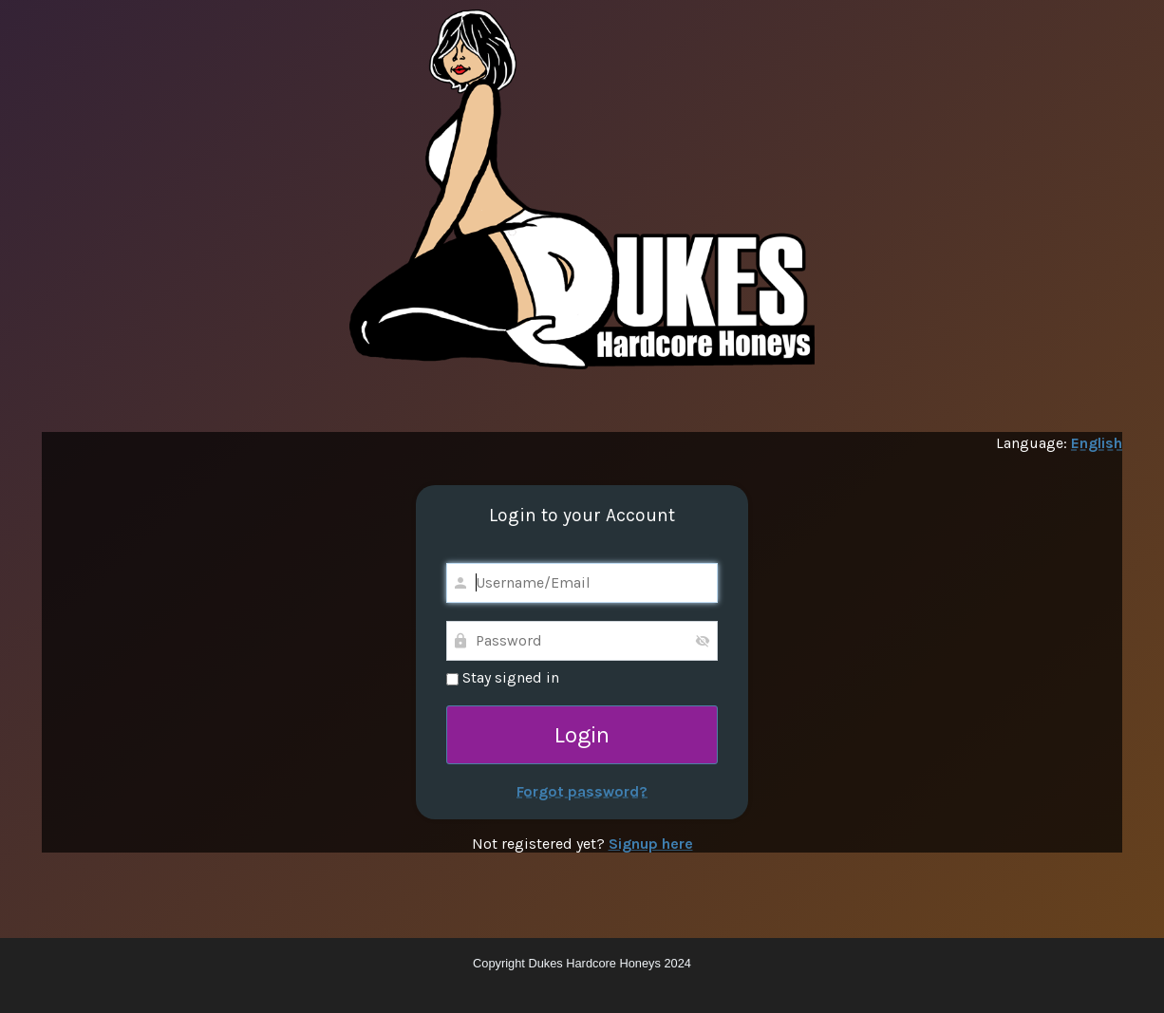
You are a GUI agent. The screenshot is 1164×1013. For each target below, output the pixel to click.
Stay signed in (502, 677)
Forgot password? (582, 791)
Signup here (651, 844)
